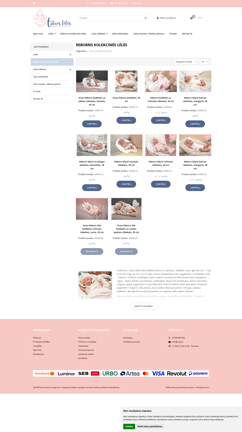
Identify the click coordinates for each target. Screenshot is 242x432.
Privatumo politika (41, 341)
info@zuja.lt (119, 3)
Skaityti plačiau (144, 306)
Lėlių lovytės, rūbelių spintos (149, 33)
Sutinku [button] (129, 426)
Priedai (173, 33)
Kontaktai (136, 3)
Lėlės (35, 54)
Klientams (130, 330)
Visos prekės (84, 337)
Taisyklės (37, 346)
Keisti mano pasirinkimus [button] (150, 426)
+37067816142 (96, 3)
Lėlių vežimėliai (120, 33)
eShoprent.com (202, 387)
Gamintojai (83, 346)
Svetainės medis (86, 354)
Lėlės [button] (51, 33)
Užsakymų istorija (131, 341)
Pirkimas (37, 337)
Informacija (41, 330)
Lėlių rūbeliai (39, 69)
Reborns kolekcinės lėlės (73, 33)
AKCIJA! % (187, 33)
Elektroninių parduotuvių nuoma (180, 387)
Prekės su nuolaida (87, 341)
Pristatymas (38, 354)
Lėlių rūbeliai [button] (98, 33)
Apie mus (38, 33)
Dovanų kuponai (86, 350)
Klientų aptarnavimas (93, 330)
